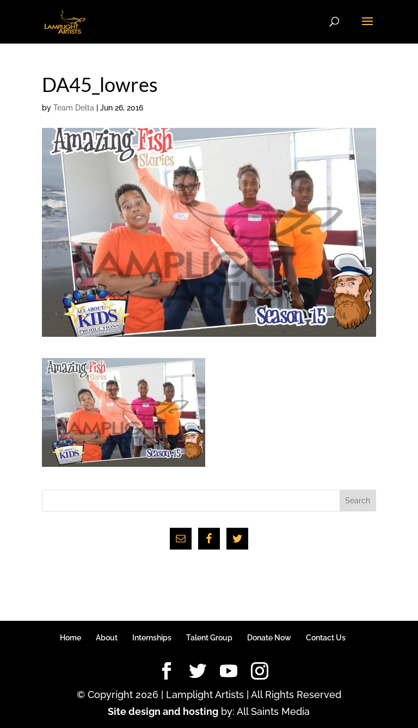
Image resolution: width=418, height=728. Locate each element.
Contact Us (326, 637)
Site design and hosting (163, 711)
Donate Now (269, 637)
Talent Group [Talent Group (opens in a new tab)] (209, 637)
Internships (151, 637)
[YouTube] (228, 671)
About (107, 637)
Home (70, 637)
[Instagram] (259, 671)
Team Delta (73, 107)
